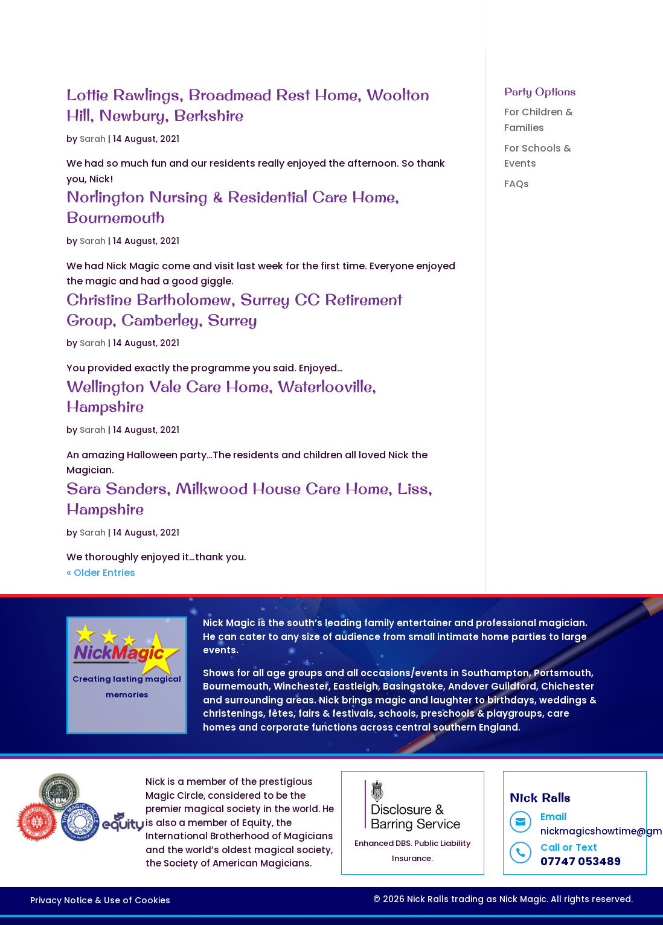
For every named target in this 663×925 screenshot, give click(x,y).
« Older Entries (100, 573)
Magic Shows (281, 27)
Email (553, 817)
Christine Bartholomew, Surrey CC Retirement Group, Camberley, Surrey (234, 309)
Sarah (93, 139)
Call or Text (568, 847)
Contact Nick (506, 27)
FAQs (442, 27)
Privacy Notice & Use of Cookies (100, 900)
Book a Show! (378, 27)
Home (215, 27)
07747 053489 (580, 861)
